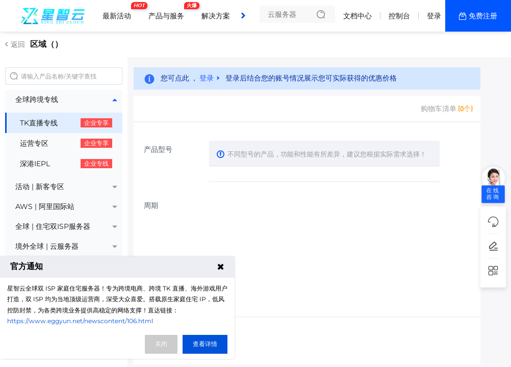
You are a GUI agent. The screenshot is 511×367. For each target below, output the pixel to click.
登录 (434, 15)
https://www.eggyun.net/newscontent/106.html (80, 321)
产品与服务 (168, 11)
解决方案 (215, 15)
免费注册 (483, 15)
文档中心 (357, 15)
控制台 (399, 15)
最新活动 (119, 11)
